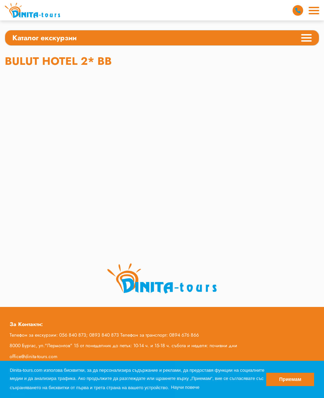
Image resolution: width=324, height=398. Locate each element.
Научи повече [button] (185, 387)
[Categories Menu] (306, 39)
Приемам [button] (290, 379)
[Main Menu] (314, 10)
